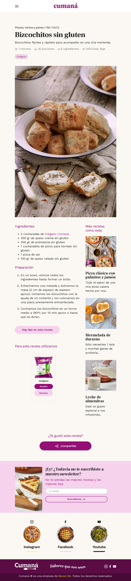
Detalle (43, 386)
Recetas (43, 393)
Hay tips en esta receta (37, 329)
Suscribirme (76, 499)
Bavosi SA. (65, 575)
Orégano (21, 56)
